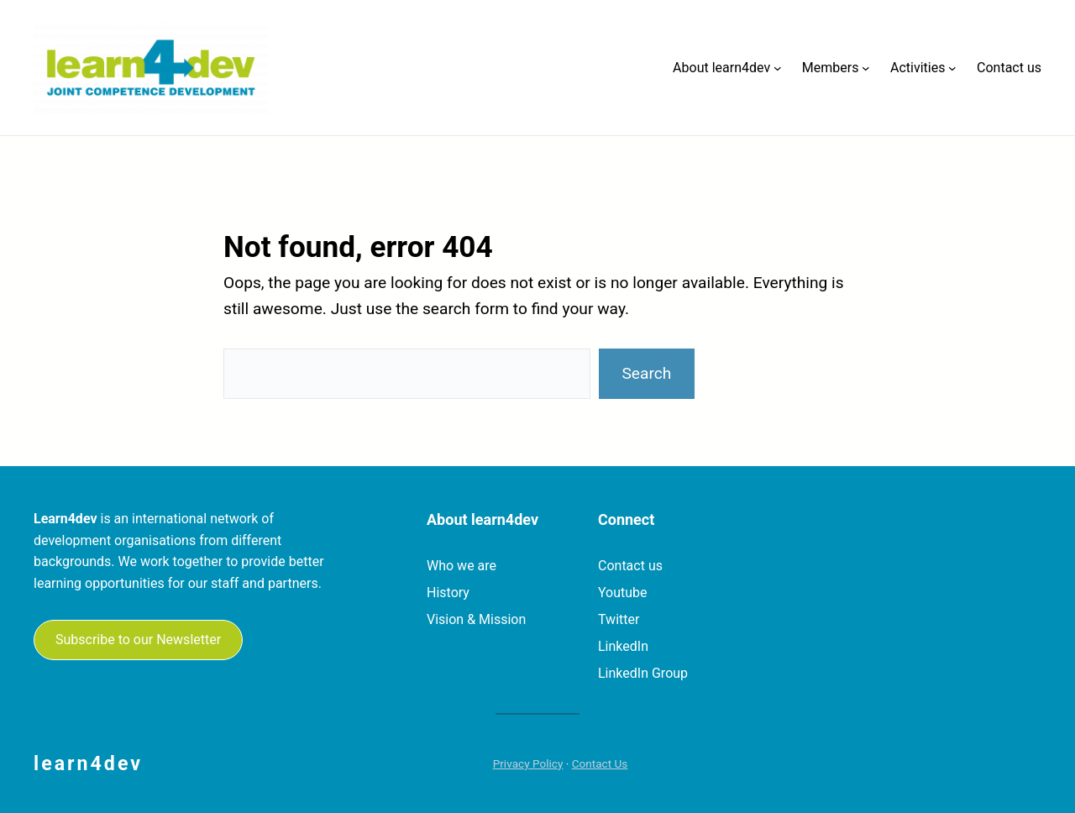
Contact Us (600, 763)
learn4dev (88, 763)
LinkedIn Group (643, 673)
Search (646, 373)
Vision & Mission (476, 619)
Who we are (461, 566)
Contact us (630, 566)
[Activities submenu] (952, 68)
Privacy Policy (528, 763)
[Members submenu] (866, 68)
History (448, 593)
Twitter (618, 619)
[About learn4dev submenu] (777, 68)
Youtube (623, 593)
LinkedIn (623, 646)
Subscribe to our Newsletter (138, 640)
